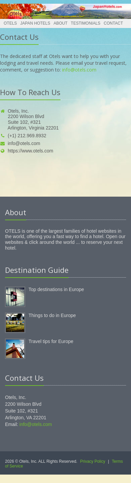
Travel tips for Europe (51, 341)
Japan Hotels (35, 23)
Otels (10, 23)
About (61, 23)
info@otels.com (79, 69)
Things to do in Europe (52, 315)
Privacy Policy (92, 461)
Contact (113, 23)
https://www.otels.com (26, 150)
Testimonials (85, 23)
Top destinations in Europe (56, 289)
